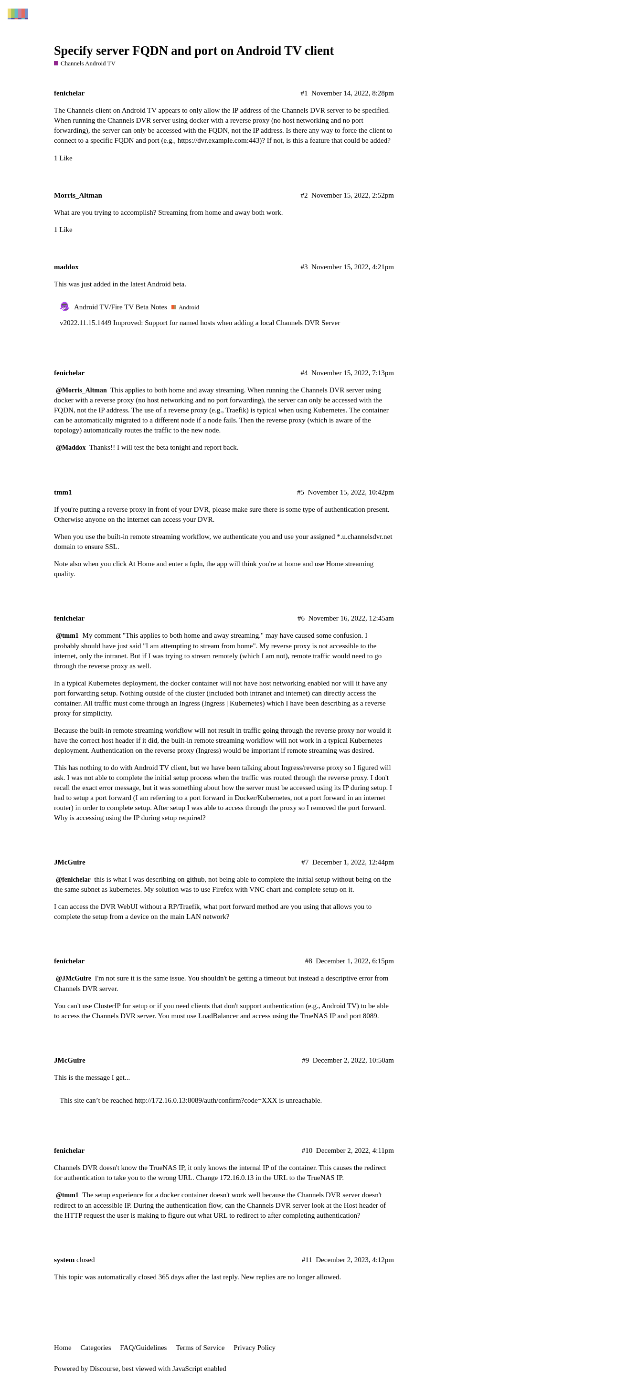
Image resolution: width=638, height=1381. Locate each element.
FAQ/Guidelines (143, 1347)
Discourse (104, 1368)
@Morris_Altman (81, 390)
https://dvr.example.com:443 (219, 140)
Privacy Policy (255, 1347)
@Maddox (71, 447)
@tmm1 (67, 635)
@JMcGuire (73, 978)
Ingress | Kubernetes (233, 703)
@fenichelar (73, 879)
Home (63, 1347)
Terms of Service (200, 1347)
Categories (95, 1347)
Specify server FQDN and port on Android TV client (194, 51)
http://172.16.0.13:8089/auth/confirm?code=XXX (206, 1100)
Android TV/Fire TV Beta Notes (120, 307)
